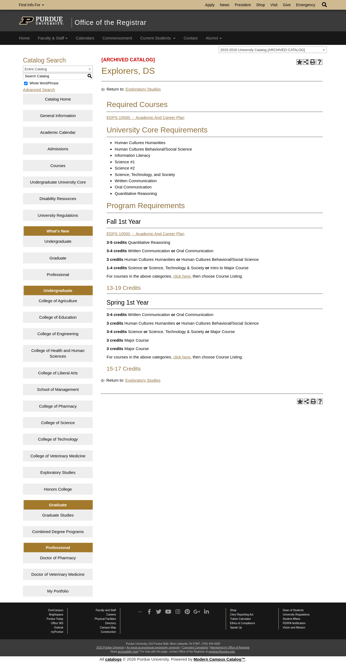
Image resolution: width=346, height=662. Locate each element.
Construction (108, 631)
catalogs (113, 659)
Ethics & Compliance (242, 623)
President (243, 5)
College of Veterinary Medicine (57, 456)
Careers (111, 614)
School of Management (58, 389)
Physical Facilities (105, 618)
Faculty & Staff (53, 38)
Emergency (305, 5)
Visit (273, 5)
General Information (58, 115)
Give (287, 5)
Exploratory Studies (57, 472)
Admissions (58, 149)
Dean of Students (293, 610)
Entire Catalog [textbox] (36, 69)
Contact (191, 38)
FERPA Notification (294, 623)
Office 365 (57, 623)
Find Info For (31, 5)
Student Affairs (291, 618)
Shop (260, 5)
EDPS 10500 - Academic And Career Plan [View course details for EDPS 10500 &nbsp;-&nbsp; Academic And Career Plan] (145, 117)
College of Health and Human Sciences (58, 353)
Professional (58, 274)
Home (24, 38)
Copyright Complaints (195, 647)
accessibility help (128, 651)
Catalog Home (58, 99)
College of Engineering (57, 333)
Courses (57, 165)
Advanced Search (39, 89)
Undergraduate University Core (58, 182)
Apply (210, 5)
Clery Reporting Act (241, 614)
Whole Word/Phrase (43, 83)
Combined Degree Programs (58, 531)
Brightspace (56, 614)
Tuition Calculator (240, 618)
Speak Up (236, 627)
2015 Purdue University (111, 647)
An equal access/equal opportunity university (153, 647)
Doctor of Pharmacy (58, 557)
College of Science (58, 422)
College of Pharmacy (58, 406)
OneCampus (55, 610)
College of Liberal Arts (58, 373)
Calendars (85, 38)
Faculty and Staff (106, 610)
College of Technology (58, 439)
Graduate (57, 258)
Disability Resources (57, 198)
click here (181, 276)
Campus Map (108, 627)
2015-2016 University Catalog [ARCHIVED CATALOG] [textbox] (262, 50)
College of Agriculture (58, 300)
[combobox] (273, 49)
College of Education (57, 317)
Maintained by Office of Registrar (229, 647)
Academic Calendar (58, 132)
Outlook (58, 627)
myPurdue (57, 631)
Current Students (158, 38)
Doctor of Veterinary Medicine (58, 574)
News (224, 5)
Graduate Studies (58, 515)
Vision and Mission (294, 627)
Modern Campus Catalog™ (219, 659)
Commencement (117, 38)
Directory (110, 623)
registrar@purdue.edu (221, 651)
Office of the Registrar (111, 22)
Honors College (58, 489)
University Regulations (58, 215)
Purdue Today (54, 618)
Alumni (214, 38)
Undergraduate (57, 241)
